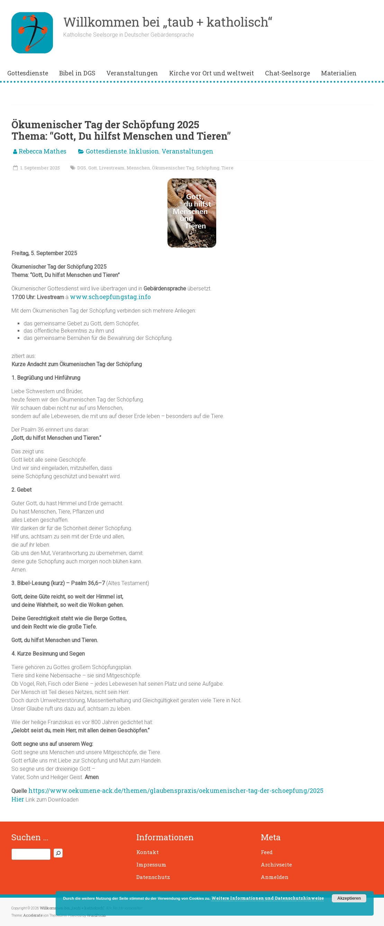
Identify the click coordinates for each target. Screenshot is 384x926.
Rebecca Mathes (42, 151)
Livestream (112, 168)
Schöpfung (207, 168)
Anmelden (275, 876)
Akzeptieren (349, 898)
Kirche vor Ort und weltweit (211, 73)
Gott (92, 168)
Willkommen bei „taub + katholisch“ (167, 21)
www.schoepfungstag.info (110, 297)
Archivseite (276, 864)
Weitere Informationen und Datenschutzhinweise (267, 898)
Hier (17, 799)
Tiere (227, 168)
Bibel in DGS (77, 73)
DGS (81, 168)
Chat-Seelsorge (287, 73)
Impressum (151, 864)
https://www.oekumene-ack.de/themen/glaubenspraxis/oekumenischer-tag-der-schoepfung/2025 (175, 791)
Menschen (138, 168)
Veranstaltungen (132, 73)
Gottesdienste (27, 73)
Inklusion (144, 151)
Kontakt (147, 852)
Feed (267, 852)
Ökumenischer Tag (173, 168)
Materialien (339, 73)
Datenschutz (153, 876)
